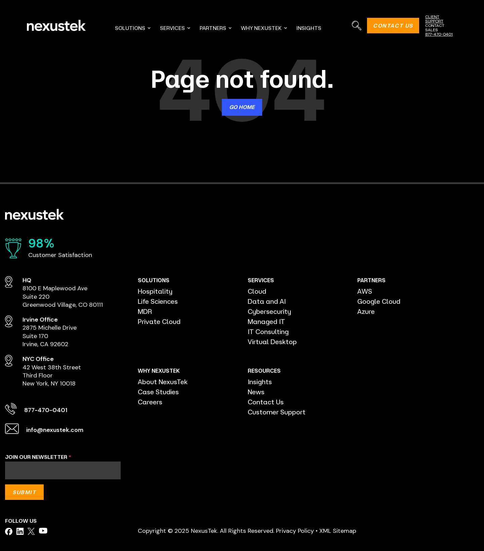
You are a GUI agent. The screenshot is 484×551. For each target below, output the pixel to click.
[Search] (356, 25)
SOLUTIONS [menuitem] (133, 28)
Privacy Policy (295, 531)
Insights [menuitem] (260, 381)
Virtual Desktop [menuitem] (272, 341)
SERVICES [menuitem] (175, 28)
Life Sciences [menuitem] (158, 301)
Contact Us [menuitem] (266, 402)
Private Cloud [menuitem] (159, 321)
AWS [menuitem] (364, 291)
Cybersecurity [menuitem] (270, 311)
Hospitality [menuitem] (155, 291)
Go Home (242, 107)
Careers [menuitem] (150, 402)
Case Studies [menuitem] (158, 392)
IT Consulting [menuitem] (268, 331)
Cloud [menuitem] (257, 291)
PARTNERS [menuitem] (216, 28)
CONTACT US (393, 26)
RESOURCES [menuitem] (263, 371)
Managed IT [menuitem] (266, 321)
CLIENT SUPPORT (434, 18)
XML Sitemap (337, 531)
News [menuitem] (256, 392)
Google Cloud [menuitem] (379, 301)
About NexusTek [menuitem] (163, 381)
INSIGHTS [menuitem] (308, 28)
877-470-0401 (439, 34)
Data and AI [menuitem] (267, 301)
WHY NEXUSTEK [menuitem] (264, 28)
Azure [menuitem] (366, 311)
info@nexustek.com (55, 430)
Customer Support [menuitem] (277, 412)
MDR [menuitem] (145, 311)
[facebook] (8, 531)
